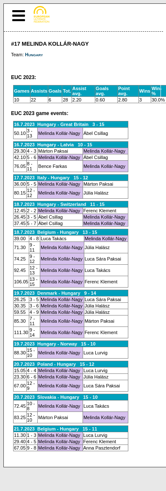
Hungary (34, 54)
